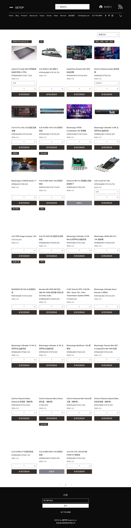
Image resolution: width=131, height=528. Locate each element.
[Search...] (72, 6)
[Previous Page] (59, 485)
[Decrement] (13, 89)
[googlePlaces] (109, 15)
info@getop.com (84, 15)
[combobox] (108, 34)
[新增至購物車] (24, 94)
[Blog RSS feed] (120, 7)
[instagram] (112, 15)
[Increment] (35, 89)
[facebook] (105, 15)
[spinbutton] (24, 89)
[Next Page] (71, 485)
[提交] (65, 506)
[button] (120, 15)
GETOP (19, 7)
